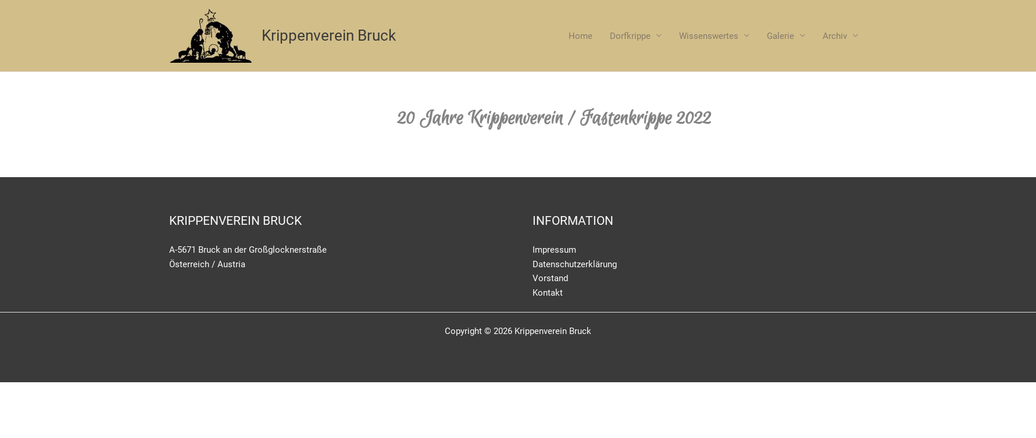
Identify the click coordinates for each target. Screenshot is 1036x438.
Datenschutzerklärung (575, 264)
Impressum (554, 250)
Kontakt (548, 293)
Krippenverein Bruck (329, 35)
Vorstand (550, 278)
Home (580, 36)
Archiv (835, 36)
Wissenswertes (708, 36)
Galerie (780, 36)
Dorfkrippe (630, 36)
